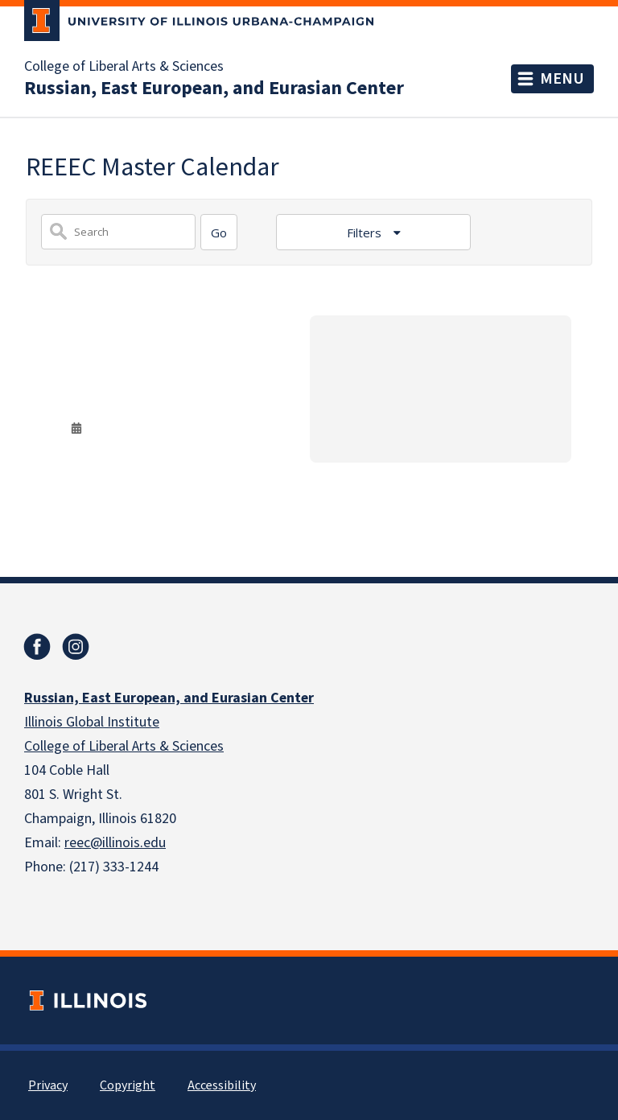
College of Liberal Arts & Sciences (124, 66)
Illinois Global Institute (91, 722)
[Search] (218, 232)
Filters (366, 232)
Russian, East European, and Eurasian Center (214, 88)
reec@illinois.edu (115, 843)
